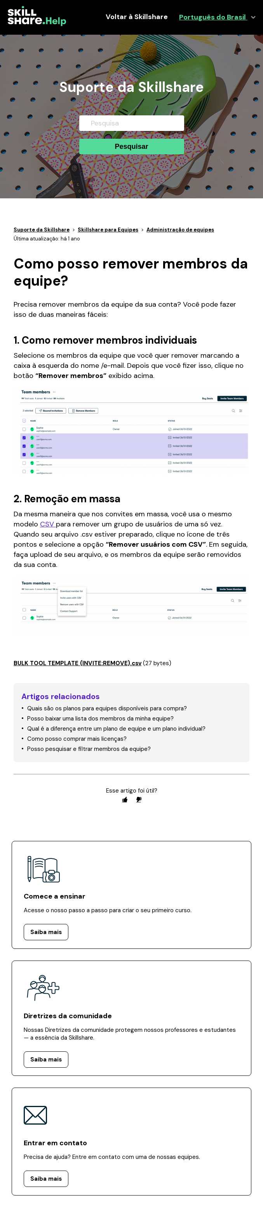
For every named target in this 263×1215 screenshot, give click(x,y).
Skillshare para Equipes (108, 229)
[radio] (124, 799)
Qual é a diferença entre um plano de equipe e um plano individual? (116, 729)
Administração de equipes (180, 229)
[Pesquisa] (131, 123)
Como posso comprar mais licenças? (77, 739)
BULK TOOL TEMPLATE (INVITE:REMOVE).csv (77, 663)
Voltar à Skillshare (137, 16)
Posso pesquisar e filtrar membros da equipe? (89, 749)
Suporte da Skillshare (42, 229)
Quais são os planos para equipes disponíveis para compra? (107, 708)
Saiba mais (46, 932)
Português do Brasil (213, 17)
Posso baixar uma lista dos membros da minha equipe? (100, 718)
